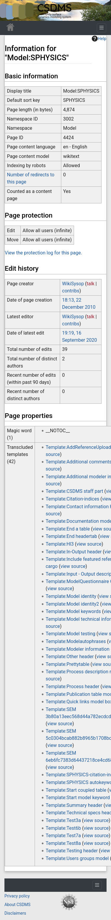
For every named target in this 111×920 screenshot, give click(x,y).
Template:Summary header (74, 805)
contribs (70, 291)
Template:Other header (70, 656)
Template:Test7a (63, 835)
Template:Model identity (71, 596)
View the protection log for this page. (43, 253)
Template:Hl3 (60, 544)
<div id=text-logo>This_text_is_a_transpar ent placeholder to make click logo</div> (9, 10)
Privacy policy (17, 896)
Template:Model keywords (73, 611)
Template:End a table (68, 529)
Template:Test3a (63, 820)
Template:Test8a (63, 843)
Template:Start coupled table (76, 790)
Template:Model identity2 (72, 604)
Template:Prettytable (67, 664)
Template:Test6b (63, 828)
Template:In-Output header (74, 552)
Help (99, 39)
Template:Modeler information (77, 649)
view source (88, 544)
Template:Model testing (70, 633)
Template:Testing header (72, 851)
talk (90, 283)
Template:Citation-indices (72, 499)
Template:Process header (72, 686)
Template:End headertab (71, 536)
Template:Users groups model (77, 858)
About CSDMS (17, 904)
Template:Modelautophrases (76, 641)
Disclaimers (15, 913)
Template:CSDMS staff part (74, 491)
